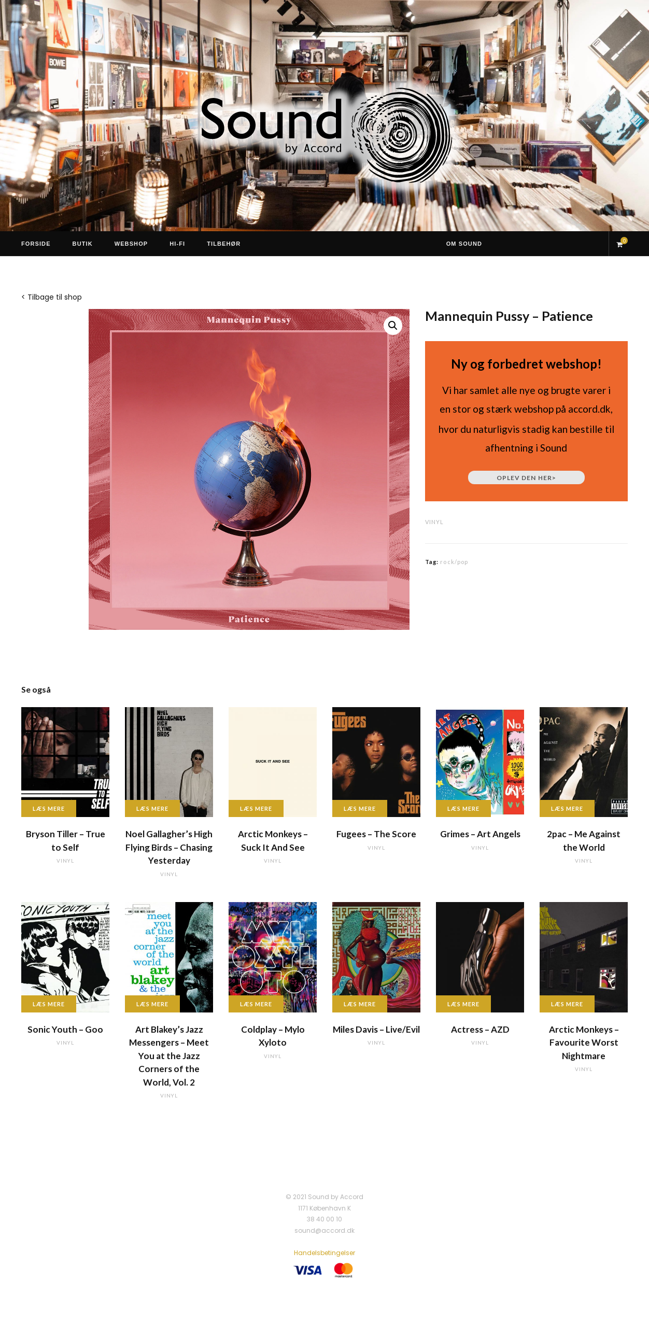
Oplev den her (526, 478)
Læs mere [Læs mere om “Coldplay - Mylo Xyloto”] (256, 1004)
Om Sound (464, 244)
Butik (83, 244)
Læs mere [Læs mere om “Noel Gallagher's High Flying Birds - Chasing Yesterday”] (152, 808)
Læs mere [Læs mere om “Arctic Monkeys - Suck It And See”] (256, 808)
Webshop (131, 244)
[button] (393, 325)
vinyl (434, 521)
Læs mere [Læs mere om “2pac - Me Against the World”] (567, 808)
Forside (36, 244)
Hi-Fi (177, 244)
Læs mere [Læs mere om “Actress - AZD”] (463, 1004)
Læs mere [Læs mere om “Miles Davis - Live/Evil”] (360, 1004)
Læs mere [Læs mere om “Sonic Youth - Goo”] (49, 1004)
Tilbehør (224, 244)
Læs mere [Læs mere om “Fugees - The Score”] (360, 808)
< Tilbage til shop (51, 297)
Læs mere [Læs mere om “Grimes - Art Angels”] (463, 808)
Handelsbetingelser (324, 1252)
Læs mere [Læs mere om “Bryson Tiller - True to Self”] (49, 808)
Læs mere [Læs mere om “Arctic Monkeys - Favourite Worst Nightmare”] (567, 1004)
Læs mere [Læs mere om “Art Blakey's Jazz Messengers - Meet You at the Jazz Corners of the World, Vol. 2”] (152, 1004)
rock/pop (454, 561)
